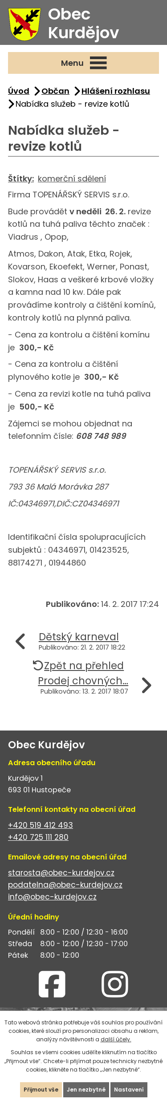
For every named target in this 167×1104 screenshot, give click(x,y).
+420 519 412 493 (40, 825)
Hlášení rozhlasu (115, 90)
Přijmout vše (41, 1089)
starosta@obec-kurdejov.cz (61, 872)
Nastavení (129, 1089)
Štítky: (21, 178)
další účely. (116, 1039)
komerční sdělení (72, 178)
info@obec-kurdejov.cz (52, 896)
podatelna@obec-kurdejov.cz (65, 884)
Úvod (18, 90)
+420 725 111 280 (38, 837)
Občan (55, 90)
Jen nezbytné (86, 1089)
